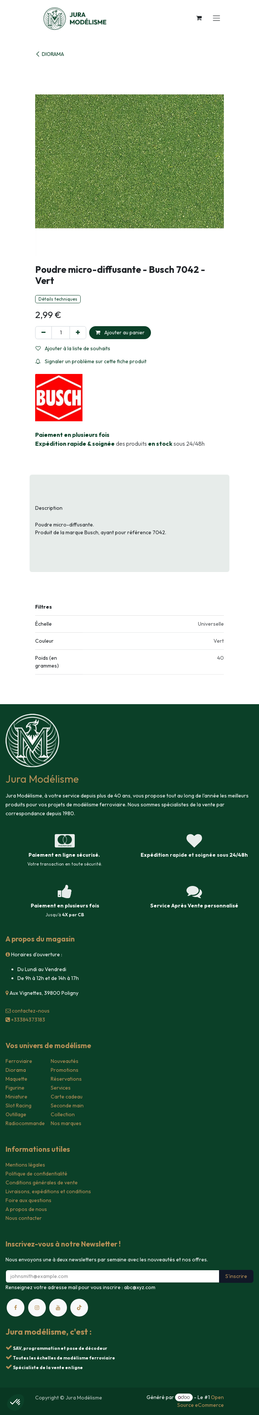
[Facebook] (15, 1308)
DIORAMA (49, 54)
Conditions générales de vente (42, 1182)
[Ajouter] (78, 332)
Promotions (64, 1070)
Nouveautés (64, 1061)
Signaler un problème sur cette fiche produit (91, 361)
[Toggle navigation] (216, 18)
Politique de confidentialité (36, 1173)
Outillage (16, 1114)
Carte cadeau (67, 1096)
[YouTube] (58, 1308)
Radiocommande (25, 1123)
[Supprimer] (43, 332)
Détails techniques (57, 299)
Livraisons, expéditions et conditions (48, 1191)
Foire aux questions (28, 1200)
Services (61, 1087)
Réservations (66, 1079)
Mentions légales (25, 1164)
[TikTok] (79, 1308)
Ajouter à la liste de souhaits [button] (73, 348)
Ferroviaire (19, 1061)
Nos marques (66, 1123)
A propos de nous (26, 1209)
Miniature (16, 1096)
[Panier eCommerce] (198, 17)
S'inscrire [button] (236, 1276)
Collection (63, 1114)
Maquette (16, 1079)
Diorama (16, 1070)
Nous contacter (24, 1218)
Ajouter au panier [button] (120, 332)
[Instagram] (37, 1308)
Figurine (15, 1087)
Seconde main (67, 1105)
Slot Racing (18, 1105)
